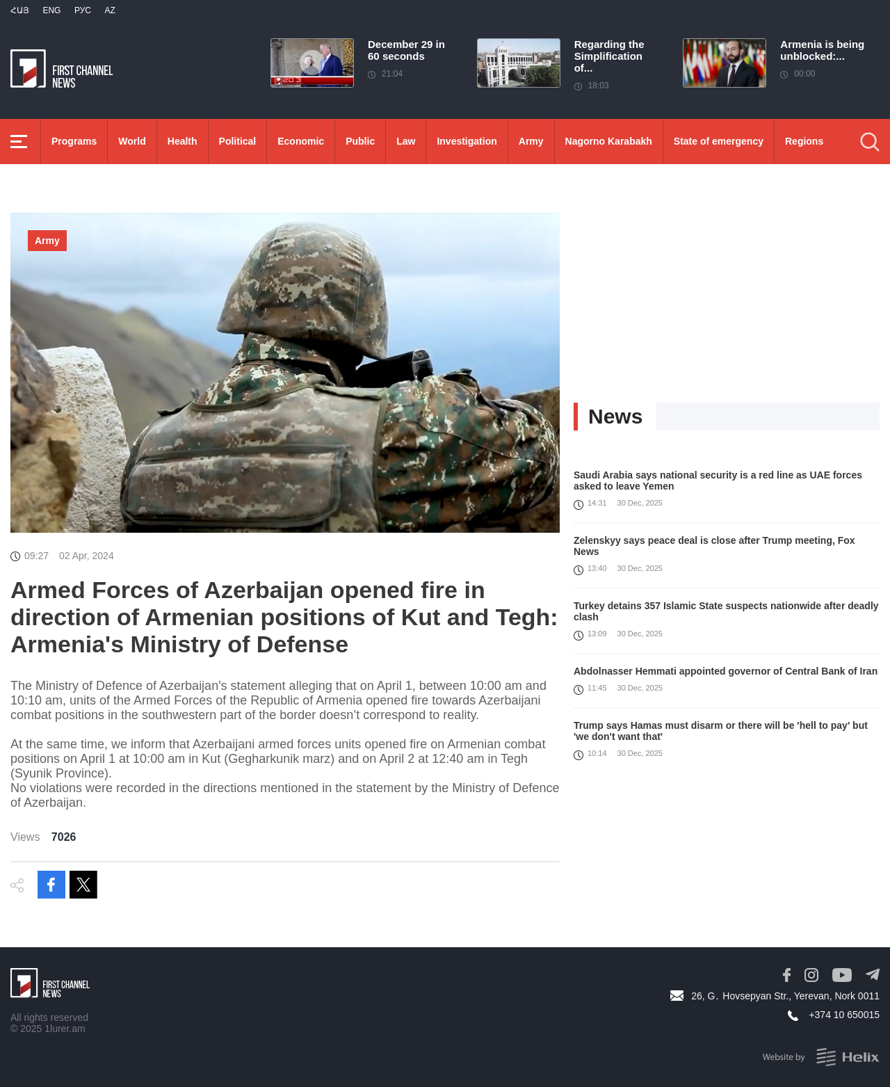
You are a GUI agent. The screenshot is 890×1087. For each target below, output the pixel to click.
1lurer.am (64, 1028)
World (131, 141)
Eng (51, 10)
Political (238, 141)
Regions (804, 141)
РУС (82, 10)
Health (182, 141)
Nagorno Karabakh (608, 141)
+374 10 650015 (844, 1014)
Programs (74, 141)
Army (531, 141)
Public (360, 141)
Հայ (19, 10)
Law (405, 141)
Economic (300, 141)
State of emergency (718, 141)
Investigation (466, 141)
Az (109, 10)
